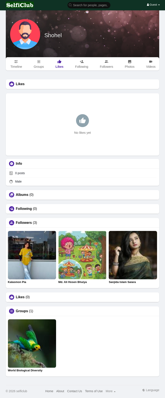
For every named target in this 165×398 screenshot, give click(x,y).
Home (49, 391)
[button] (89, 4)
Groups (22, 311)
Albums (22, 195)
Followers (24, 222)
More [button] (111, 391)
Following (24, 209)
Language (150, 390)
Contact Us (74, 391)
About (60, 391)
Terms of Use (94, 391)
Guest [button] (153, 4)
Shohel (53, 35)
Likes (20, 297)
